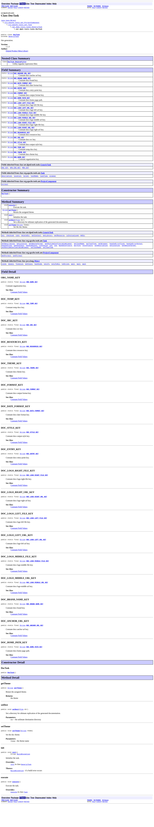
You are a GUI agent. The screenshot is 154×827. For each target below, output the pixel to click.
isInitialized (72, 247)
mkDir (82, 247)
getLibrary (47, 247)
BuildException (23, 776)
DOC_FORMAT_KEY (20, 96)
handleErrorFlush (117, 255)
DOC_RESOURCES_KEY (22, 138)
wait (73, 277)
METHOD (26, 7)
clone (4, 277)
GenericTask (13, 37)
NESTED (10, 7)
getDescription (8, 255)
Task (43, 181)
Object (37, 274)
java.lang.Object (8, 21)
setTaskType (48, 260)
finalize (19, 277)
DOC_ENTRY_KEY (20, 91)
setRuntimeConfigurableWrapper (15, 260)
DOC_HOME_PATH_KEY (22, 101)
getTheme (12, 220)
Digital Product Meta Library (17, 52)
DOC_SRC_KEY (19, 144)
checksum (10, 247)
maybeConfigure (65, 258)
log (50, 258)
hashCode (38, 277)
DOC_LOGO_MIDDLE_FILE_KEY (25, 117)
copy (17, 247)
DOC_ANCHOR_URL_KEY (22, 75)
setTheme (12, 236)
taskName (34, 184)
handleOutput (31, 258)
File (18, 231)
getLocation (22, 255)
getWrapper (103, 255)
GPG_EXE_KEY (15, 176)
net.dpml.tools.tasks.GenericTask (27, 27)
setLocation (114, 258)
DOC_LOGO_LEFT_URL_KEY (24, 112)
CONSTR (20, 7)
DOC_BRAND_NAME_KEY (22, 80)
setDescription (101, 258)
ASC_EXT (5, 176)
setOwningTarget (129, 258)
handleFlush (7, 258)
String (10, 75)
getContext (36, 247)
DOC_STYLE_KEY (20, 149)
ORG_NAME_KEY (19, 165)
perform (77, 258)
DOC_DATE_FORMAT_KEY (23, 86)
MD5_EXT (25, 176)
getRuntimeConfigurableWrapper (58, 255)
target (26, 184)
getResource (59, 247)
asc (3, 247)
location (17, 184)
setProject (17, 268)
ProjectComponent (48, 190)
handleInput (19, 258)
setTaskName (36, 260)
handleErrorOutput (134, 255)
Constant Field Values (19, 306)
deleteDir (25, 247)
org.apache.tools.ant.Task (20, 25)
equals (11, 277)
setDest (12, 231)
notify (46, 277)
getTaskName (79, 255)
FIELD (15, 7)
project (5, 193)
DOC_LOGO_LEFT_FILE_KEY (24, 107)
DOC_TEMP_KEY (19, 154)
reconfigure (87, 258)
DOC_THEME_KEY (20, 160)
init (10, 225)
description (7, 184)
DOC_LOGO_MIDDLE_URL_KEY (24, 123)
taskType (44, 184)
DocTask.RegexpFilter (17, 63)
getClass (28, 277)
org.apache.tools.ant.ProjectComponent (22, 23)
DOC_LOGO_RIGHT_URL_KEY (24, 133)
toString (65, 277)
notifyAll (55, 277)
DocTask (5, 203)
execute (12, 215)
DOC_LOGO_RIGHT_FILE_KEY (24, 128)
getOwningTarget (36, 255)
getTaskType (91, 255)
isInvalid (43, 258)
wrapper (52, 184)
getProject (6, 268)
